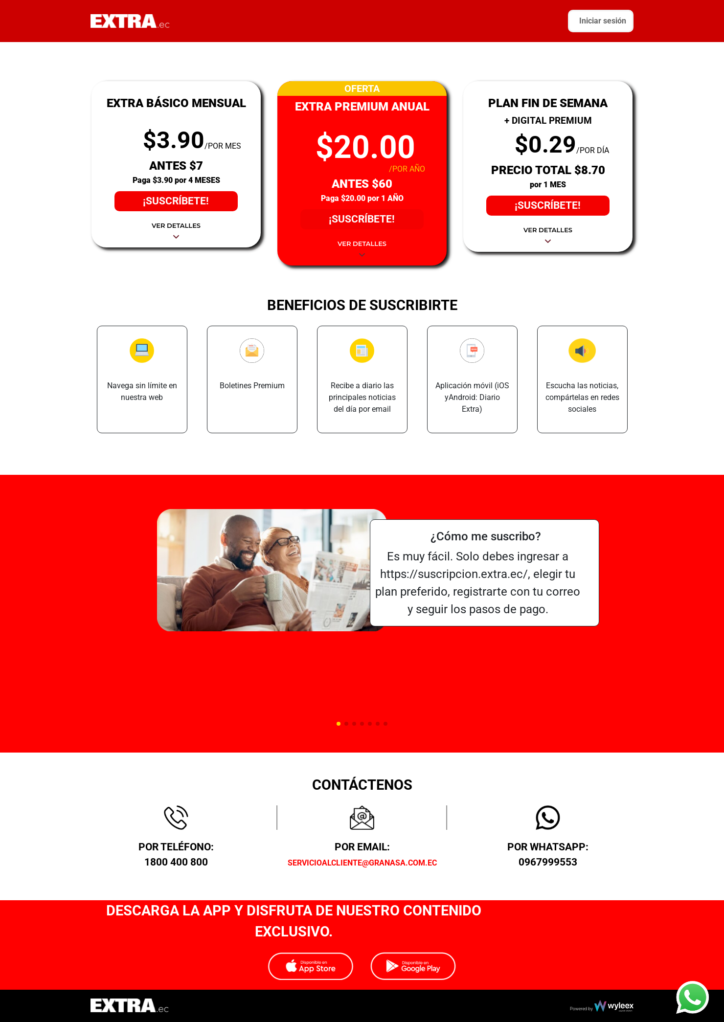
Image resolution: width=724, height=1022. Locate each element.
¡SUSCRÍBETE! (176, 201)
